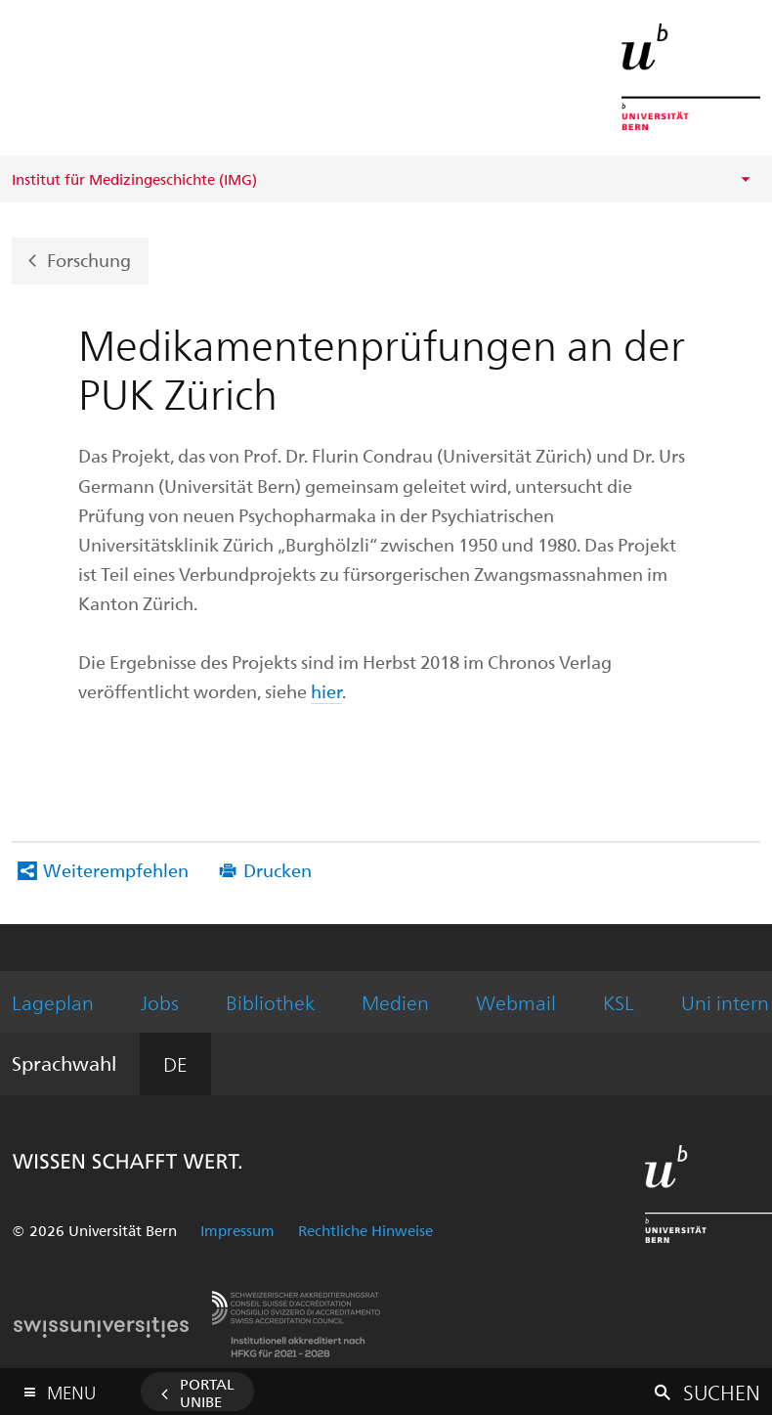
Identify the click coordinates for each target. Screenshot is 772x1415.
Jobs (160, 1002)
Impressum (237, 1230)
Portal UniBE (207, 1392)
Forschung (89, 258)
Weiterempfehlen (116, 870)
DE (175, 1063)
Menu (71, 1388)
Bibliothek (270, 1002)
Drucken (277, 870)
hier (326, 691)
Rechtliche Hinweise (365, 1230)
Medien (395, 1002)
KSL (618, 1002)
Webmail (516, 1002)
